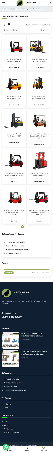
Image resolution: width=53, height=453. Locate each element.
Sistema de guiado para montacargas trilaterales (32, 334)
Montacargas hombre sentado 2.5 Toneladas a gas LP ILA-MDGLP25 (14, 213)
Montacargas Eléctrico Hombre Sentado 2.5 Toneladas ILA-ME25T (39, 136)
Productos (13, 9)
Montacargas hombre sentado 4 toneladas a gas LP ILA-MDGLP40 (39, 213)
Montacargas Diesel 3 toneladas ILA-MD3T (14, 98)
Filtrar (9, 273)
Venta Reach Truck (12, 253)
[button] (6, 447)
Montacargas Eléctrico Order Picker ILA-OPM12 (39, 174)
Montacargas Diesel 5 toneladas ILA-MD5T (14, 135)
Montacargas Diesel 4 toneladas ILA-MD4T (39, 98)
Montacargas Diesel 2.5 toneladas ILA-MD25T (39, 60)
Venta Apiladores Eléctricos (15, 242)
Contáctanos (8, 429)
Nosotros (7, 425)
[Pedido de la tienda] (12, 30)
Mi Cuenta (7, 404)
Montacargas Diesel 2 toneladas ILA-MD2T (14, 60)
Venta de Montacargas (14, 246)
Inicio (4, 9)
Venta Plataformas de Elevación (17, 250)
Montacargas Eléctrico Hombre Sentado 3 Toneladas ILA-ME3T (14, 174)
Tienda (6, 408)
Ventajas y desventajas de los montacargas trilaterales (34, 352)
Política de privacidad (11, 433)
